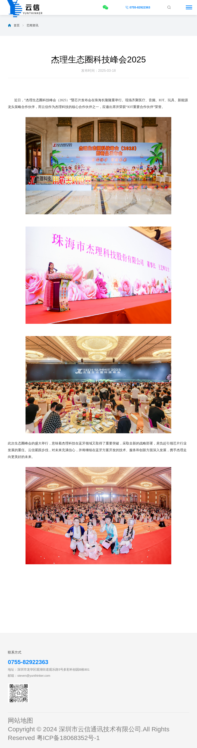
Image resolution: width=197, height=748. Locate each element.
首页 (17, 25)
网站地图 (20, 720)
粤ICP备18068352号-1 (68, 737)
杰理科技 (62, 107)
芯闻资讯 (32, 25)
